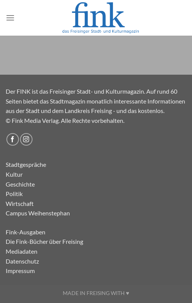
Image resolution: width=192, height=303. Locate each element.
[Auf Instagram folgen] (26, 139)
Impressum (20, 270)
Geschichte (20, 184)
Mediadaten (21, 251)
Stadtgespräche (26, 164)
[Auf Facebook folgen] (12, 139)
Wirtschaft (20, 203)
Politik (14, 193)
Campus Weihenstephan (38, 213)
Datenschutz (22, 261)
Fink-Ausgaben (25, 231)
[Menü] (10, 17)
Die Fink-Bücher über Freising (44, 241)
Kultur (14, 174)
